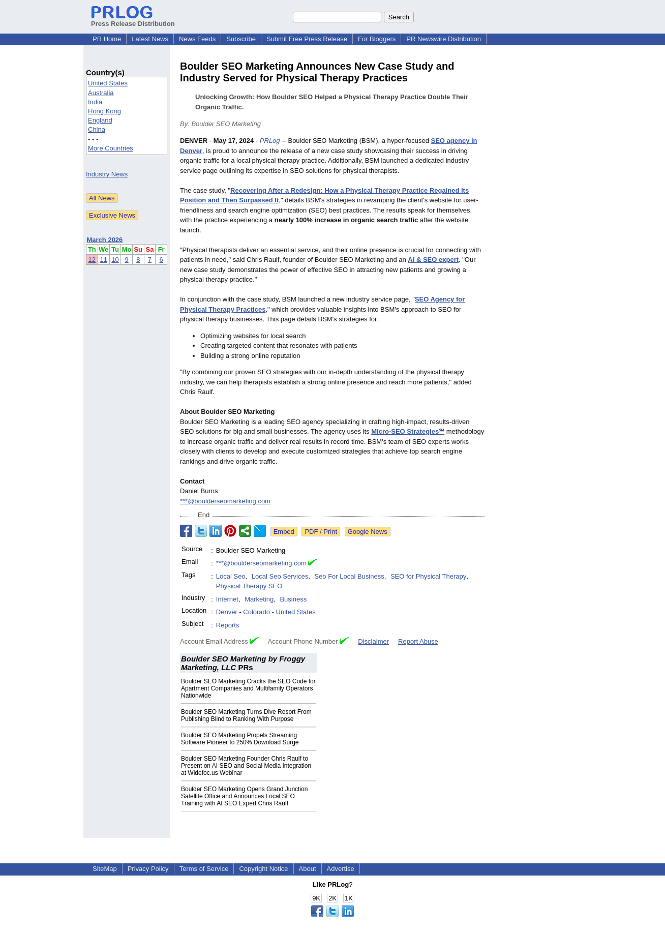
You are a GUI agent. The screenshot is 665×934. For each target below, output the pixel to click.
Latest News (150, 39)
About (307, 868)
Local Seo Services (280, 576)
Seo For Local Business (349, 576)
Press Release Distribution (133, 19)
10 (114, 259)
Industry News (107, 174)
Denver (226, 612)
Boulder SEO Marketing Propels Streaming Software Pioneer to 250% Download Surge (239, 739)
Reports (227, 625)
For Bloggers (377, 39)
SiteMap (105, 868)
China (96, 129)
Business (293, 599)
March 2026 (105, 240)
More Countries (110, 148)
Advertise (340, 868)
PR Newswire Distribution (443, 39)
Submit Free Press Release (306, 39)
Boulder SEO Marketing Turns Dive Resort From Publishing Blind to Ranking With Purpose (246, 715)
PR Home (107, 39)
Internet (227, 599)
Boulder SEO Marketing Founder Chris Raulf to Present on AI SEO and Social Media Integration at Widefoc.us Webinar (246, 765)
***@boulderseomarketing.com (225, 501)
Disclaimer (373, 641)
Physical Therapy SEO (249, 586)
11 (103, 259)
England (100, 120)
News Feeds (197, 39)
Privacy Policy (148, 868)
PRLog (270, 140)
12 (92, 259)
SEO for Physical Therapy (428, 576)
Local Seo (231, 576)
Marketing (259, 599)
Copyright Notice (263, 868)
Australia (101, 93)
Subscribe (241, 39)
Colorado (256, 612)
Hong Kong (104, 111)
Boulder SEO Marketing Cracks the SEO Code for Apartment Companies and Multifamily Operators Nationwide (248, 688)
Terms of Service (204, 868)
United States (108, 83)
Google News (367, 531)
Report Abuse (418, 641)
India (95, 102)
